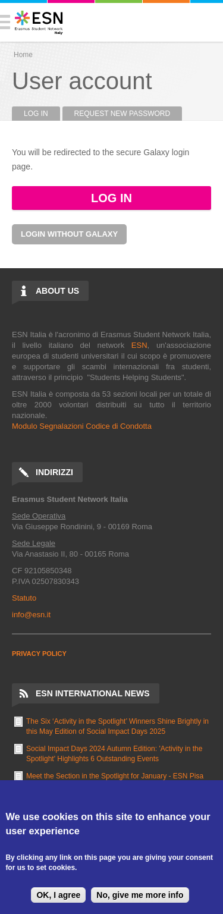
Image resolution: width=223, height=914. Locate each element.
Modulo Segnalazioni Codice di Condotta (82, 426)
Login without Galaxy (69, 234)
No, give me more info (139, 895)
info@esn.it (31, 614)
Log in (42, 113)
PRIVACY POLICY (39, 653)
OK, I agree (58, 895)
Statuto (24, 597)
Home (23, 55)
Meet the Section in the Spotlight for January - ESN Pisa (114, 776)
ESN (139, 345)
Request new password (122, 113)
